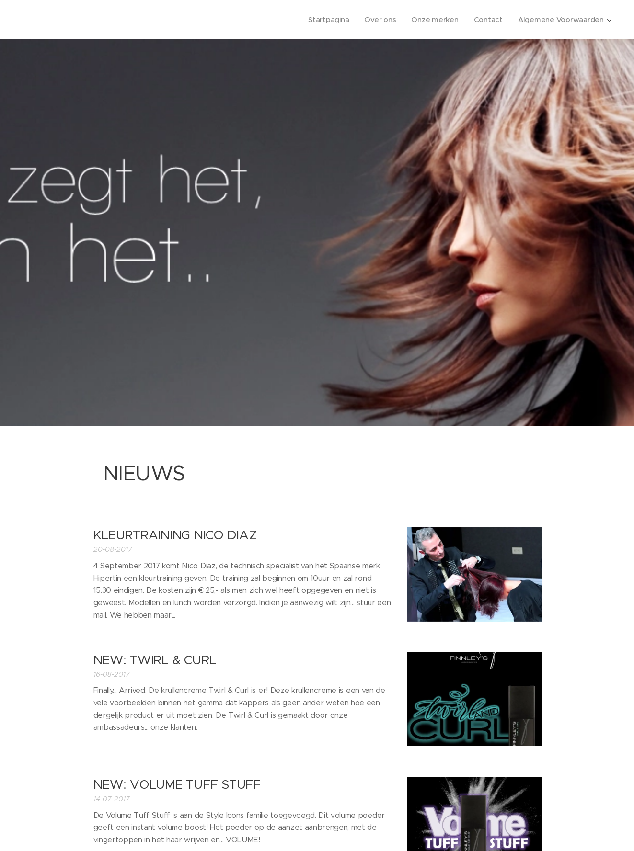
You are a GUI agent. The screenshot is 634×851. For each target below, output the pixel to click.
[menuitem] (325, 20)
